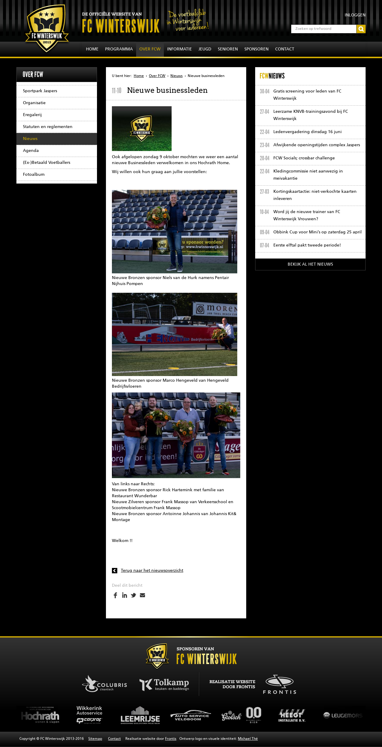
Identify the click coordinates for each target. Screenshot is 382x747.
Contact (284, 49)
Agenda (31, 151)
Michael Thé (248, 739)
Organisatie (34, 103)
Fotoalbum (33, 174)
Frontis (170, 739)
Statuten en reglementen (48, 127)
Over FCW (150, 49)
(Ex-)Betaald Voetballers (46, 163)
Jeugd (204, 49)
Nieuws (30, 139)
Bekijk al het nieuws (310, 264)
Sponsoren (256, 49)
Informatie (179, 49)
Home (92, 49)
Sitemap (95, 739)
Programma (119, 49)
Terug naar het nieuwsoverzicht (152, 571)
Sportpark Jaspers (40, 91)
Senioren (228, 49)
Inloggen (355, 15)
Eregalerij (32, 115)
